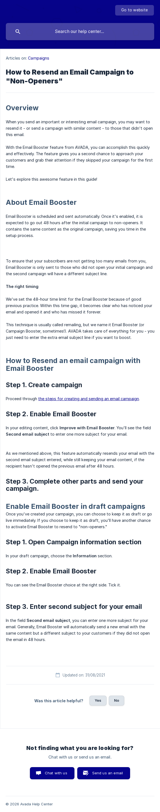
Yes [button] (98, 700)
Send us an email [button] (107, 773)
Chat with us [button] (56, 773)
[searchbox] (80, 31)
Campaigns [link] (38, 58)
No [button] (116, 700)
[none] (134, 10)
